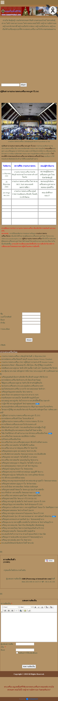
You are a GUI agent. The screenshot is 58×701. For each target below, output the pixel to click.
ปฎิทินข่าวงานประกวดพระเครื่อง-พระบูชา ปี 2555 (20, 416)
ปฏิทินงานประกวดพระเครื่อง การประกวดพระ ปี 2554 (22, 421)
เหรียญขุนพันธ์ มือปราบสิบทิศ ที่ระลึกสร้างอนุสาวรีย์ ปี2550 (24, 377)
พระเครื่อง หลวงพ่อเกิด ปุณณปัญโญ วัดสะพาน (19, 460)
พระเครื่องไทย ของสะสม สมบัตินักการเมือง (18, 436)
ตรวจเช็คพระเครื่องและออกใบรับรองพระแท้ (18, 424)
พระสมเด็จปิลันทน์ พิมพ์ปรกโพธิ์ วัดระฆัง (17, 543)
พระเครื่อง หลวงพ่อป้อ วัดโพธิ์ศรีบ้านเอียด (17, 445)
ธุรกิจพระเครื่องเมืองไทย (11, 439)
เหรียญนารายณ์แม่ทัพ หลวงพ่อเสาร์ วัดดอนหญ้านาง (22, 537)
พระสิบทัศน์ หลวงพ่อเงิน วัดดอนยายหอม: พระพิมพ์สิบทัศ (23, 454)
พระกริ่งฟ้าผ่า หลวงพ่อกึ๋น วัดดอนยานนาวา (18, 493)
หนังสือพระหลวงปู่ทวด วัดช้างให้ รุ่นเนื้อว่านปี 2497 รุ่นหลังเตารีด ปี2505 (29, 368)
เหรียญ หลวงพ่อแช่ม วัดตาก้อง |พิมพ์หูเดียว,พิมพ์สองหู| (22, 525)
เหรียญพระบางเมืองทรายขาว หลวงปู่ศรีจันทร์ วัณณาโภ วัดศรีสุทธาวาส (29, 507)
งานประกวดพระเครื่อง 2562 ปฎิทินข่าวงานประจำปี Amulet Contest (27, 362)
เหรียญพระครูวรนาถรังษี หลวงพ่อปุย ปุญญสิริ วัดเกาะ (22, 472)
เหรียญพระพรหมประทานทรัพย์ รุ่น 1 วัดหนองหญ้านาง (22, 519)
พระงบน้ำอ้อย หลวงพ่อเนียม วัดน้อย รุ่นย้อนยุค (19, 487)
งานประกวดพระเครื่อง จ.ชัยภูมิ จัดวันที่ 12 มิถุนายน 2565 (23, 356)
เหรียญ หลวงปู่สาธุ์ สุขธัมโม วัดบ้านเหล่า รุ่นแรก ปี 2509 (23, 501)
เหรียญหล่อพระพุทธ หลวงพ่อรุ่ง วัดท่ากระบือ (18, 451)
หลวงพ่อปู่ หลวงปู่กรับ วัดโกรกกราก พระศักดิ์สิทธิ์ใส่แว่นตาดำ (25, 401)
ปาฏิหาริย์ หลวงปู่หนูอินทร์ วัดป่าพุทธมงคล (18, 404)
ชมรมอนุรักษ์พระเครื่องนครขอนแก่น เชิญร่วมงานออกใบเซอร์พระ (27, 407)
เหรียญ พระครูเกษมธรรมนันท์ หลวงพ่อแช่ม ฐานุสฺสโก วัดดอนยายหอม (29, 481)
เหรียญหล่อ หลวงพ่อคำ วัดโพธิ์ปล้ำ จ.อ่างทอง (19, 457)
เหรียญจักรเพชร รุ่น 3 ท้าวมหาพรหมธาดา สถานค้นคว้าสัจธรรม (26, 516)
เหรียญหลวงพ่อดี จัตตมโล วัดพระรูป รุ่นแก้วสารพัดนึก (22, 490)
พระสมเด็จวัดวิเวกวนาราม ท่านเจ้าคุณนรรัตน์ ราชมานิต (23, 534)
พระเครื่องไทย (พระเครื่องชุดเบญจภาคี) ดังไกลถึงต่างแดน (24, 442)
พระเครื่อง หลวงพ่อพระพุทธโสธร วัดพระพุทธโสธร (21, 496)
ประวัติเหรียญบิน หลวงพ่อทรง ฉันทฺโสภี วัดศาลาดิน (21, 430)
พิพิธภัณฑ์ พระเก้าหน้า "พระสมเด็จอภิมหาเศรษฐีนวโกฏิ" (23, 427)
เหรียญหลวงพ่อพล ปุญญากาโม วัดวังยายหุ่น (18, 484)
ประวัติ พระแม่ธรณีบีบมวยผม (13, 478)
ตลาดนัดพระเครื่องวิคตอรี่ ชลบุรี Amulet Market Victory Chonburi (26, 359)
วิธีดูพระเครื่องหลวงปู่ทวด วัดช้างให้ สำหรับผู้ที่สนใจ (21, 383)
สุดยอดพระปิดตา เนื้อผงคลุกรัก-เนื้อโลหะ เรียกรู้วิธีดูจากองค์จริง (26, 365)
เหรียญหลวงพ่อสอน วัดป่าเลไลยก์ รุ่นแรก (17, 510)
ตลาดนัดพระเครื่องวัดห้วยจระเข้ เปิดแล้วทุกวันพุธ (21, 380)
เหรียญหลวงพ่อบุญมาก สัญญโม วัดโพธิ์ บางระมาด (21, 463)
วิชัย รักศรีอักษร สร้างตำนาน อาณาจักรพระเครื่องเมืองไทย (24, 433)
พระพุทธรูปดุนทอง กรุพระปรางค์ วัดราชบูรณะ (19, 466)
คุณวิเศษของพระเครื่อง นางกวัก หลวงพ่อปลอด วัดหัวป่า (23, 389)
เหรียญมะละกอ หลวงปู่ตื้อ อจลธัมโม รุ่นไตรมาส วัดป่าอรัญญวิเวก (27, 522)
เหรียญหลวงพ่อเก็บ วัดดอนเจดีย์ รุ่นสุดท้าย (18, 531)
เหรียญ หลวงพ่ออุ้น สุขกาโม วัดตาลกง (16, 540)
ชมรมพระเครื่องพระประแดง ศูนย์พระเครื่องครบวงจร (22, 386)
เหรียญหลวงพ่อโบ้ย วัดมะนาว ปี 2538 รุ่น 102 (19, 498)
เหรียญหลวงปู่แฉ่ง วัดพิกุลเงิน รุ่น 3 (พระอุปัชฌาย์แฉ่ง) (22, 475)
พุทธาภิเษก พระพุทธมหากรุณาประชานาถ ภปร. (20, 395)
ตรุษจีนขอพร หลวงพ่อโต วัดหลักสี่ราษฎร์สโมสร (20, 398)
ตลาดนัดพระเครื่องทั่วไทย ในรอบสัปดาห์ (17, 418)
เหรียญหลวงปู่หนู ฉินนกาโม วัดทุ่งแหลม (17, 469)
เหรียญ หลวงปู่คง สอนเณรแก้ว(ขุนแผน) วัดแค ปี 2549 (22, 513)
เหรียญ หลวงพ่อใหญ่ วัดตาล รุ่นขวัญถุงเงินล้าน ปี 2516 (22, 528)
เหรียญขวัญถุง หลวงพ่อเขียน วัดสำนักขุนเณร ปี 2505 (22, 504)
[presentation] (30, 657)
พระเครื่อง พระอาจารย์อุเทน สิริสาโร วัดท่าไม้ (19, 448)
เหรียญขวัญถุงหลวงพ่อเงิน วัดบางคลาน (16, 392)
